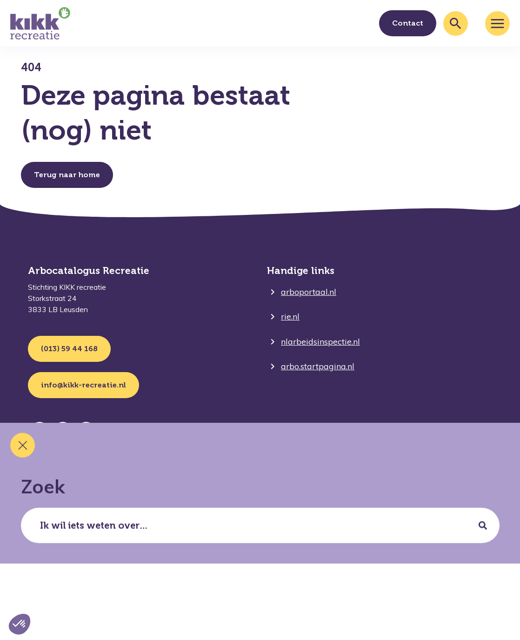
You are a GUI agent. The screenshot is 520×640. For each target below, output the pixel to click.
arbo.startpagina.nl (317, 366)
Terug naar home (67, 174)
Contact (407, 23)
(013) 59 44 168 (69, 348)
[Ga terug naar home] (40, 23)
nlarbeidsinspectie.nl (320, 341)
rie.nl (290, 316)
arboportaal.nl (308, 292)
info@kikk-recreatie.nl (83, 384)
